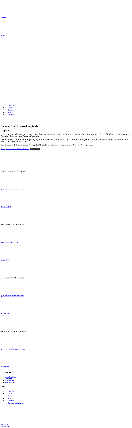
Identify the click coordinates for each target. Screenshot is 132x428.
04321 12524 (5, 260)
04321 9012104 (6, 367)
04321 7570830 (6, 207)
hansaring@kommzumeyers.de (11, 242)
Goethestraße (9, 380)
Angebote (10, 105)
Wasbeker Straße (10, 377)
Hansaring (8, 379)
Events (8, 107)
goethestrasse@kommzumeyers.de (12, 189)
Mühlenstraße (9, 382)
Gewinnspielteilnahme (14, 403)
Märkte (9, 110)
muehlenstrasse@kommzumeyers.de (13, 349)
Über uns (9, 114)
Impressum (4, 424)
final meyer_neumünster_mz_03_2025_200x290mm (15, 149)
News (8, 112)
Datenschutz (5, 426)
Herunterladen (34, 149)
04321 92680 (5, 313)
